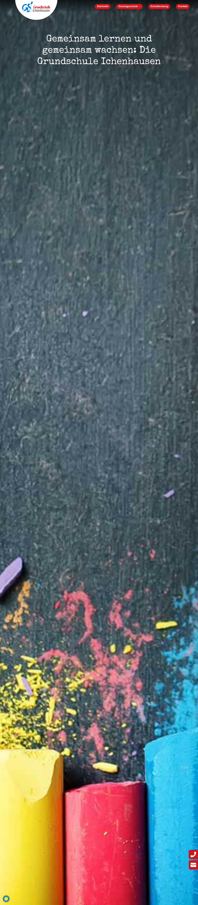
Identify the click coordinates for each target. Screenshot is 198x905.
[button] (6, 899)
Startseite (103, 6)
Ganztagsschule (128, 6)
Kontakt (183, 6)
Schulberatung (159, 6)
